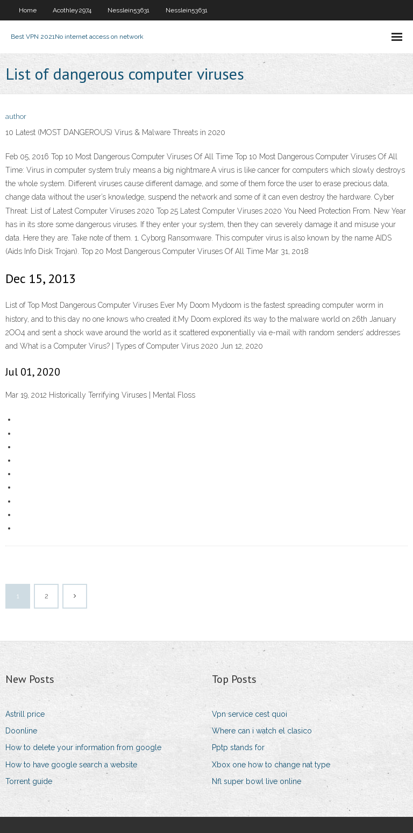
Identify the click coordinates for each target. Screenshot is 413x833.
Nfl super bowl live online (256, 781)
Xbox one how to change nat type (271, 764)
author (15, 116)
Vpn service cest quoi (249, 714)
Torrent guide (28, 781)
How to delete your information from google (83, 747)
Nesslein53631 (128, 10)
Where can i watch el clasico (262, 730)
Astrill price (25, 714)
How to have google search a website (71, 764)
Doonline (21, 730)
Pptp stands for (238, 747)
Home (28, 10)
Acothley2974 (72, 10)
